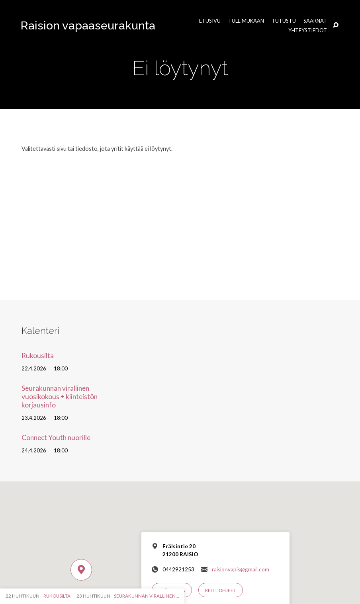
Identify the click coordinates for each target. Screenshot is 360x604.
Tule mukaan (246, 20)
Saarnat (315, 20)
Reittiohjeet (220, 590)
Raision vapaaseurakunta (88, 25)
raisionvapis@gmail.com (240, 569)
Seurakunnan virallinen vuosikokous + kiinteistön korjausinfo (60, 396)
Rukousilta (38, 355)
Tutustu (284, 20)
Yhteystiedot (307, 30)
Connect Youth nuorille (56, 437)
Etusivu (210, 20)
